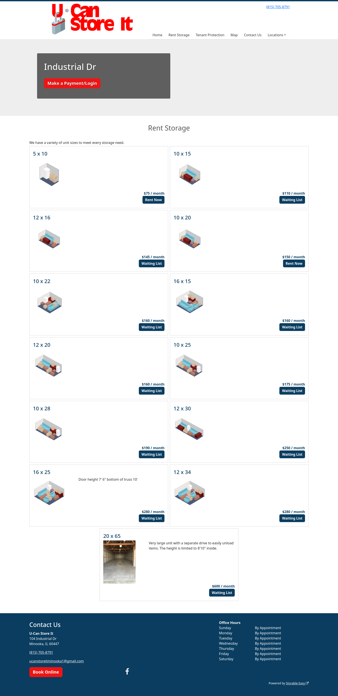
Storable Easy (297, 683)
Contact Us (252, 35)
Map (234, 35)
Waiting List (292, 199)
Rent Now (153, 199)
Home (157, 35)
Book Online (46, 672)
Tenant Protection (210, 35)
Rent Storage (179, 35)
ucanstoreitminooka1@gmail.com (56, 661)
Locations (275, 35)
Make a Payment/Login (72, 83)
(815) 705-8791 (278, 7)
